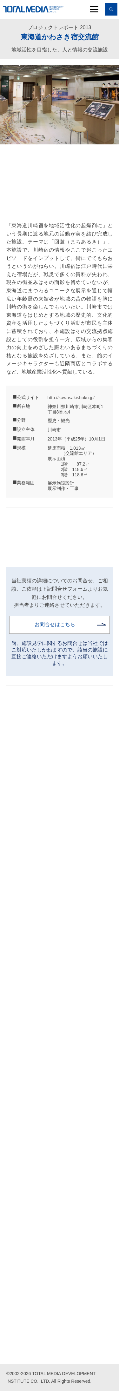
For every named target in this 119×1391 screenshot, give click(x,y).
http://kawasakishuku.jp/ (71, 397)
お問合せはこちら (55, 624)
